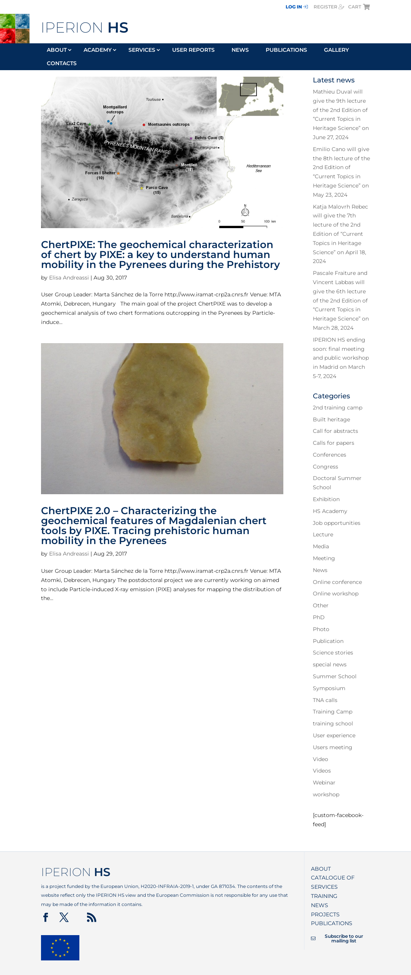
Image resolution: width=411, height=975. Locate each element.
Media (321, 546)
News (240, 50)
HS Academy (330, 511)
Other (321, 605)
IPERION (84, 27)
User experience (334, 735)
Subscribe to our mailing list (337, 938)
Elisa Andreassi (69, 277)
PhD (319, 617)
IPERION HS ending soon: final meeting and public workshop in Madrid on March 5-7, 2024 (341, 358)
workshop (326, 794)
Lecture (323, 534)
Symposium (329, 688)
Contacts (62, 64)
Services (141, 50)
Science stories (333, 652)
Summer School (335, 676)
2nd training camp (337, 407)
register (329, 7)
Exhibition (326, 499)
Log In (297, 7)
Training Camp (332, 711)
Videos (322, 770)
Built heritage (331, 419)
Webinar (324, 782)
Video (320, 759)
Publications (286, 50)
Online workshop (335, 593)
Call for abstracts (335, 430)
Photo (321, 629)
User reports (193, 50)
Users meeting (332, 747)
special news (330, 664)
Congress (325, 466)
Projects (325, 914)
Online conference (337, 582)
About (57, 50)
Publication (328, 641)
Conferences (329, 454)
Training (324, 896)
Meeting (324, 558)
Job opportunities (336, 523)
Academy (98, 50)
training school (333, 723)
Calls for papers (333, 442)
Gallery (336, 50)
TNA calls (325, 700)
